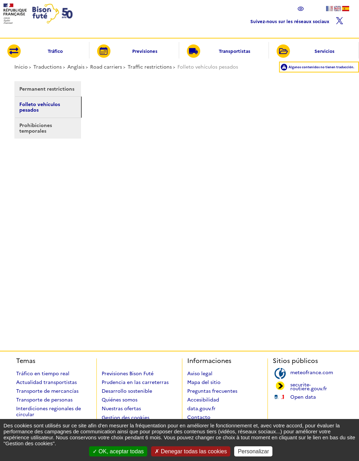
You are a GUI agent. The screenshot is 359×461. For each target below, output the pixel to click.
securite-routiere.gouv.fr (308, 386)
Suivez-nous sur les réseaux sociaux (296, 19)
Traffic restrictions (150, 67)
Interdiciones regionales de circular (48, 411)
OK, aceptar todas (118, 451)
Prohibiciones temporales (35, 128)
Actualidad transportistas (46, 382)
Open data (303, 396)
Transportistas (219, 51)
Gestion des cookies (125, 417)
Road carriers (106, 67)
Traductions (47, 67)
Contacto (198, 417)
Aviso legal (199, 373)
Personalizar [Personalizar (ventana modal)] (253, 451)
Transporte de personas (44, 400)
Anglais (75, 67)
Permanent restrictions (46, 89)
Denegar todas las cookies (191, 451)
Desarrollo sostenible (127, 391)
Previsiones (127, 51)
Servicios (305, 51)
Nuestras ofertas (121, 408)
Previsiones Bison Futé (128, 373)
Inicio (21, 67)
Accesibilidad (203, 400)
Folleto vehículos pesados (39, 107)
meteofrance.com (311, 372)
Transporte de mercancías (47, 391)
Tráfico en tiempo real (42, 373)
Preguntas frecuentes (212, 391)
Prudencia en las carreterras (135, 382)
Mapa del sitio (204, 382)
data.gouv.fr (201, 408)
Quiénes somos (119, 400)
